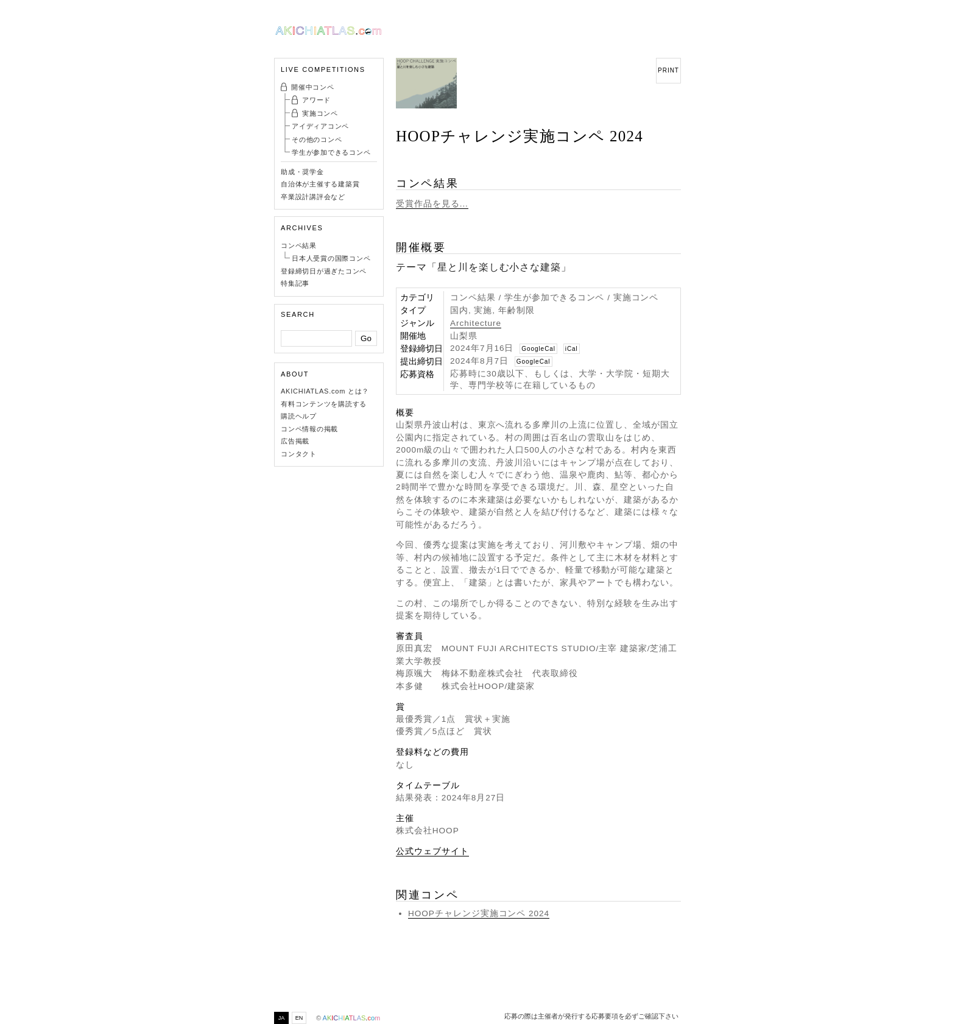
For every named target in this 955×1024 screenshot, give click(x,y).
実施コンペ (320, 113)
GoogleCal (538, 348)
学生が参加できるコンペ (331, 152)
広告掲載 (295, 441)
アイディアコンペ (320, 126)
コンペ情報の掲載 (309, 429)
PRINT (668, 70)
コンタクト (299, 453)
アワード (316, 100)
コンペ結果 (299, 245)
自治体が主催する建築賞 (320, 184)
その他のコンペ (317, 139)
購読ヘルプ (299, 416)
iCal (571, 348)
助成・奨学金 (302, 171)
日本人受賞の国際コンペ (331, 258)
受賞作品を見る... (432, 203)
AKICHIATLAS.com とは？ (325, 391)
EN (299, 1018)
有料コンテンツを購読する (324, 404)
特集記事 (295, 283)
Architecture (475, 323)
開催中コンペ (312, 87)
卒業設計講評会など (313, 196)
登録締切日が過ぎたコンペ (324, 271)
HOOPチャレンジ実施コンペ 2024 (478, 913)
